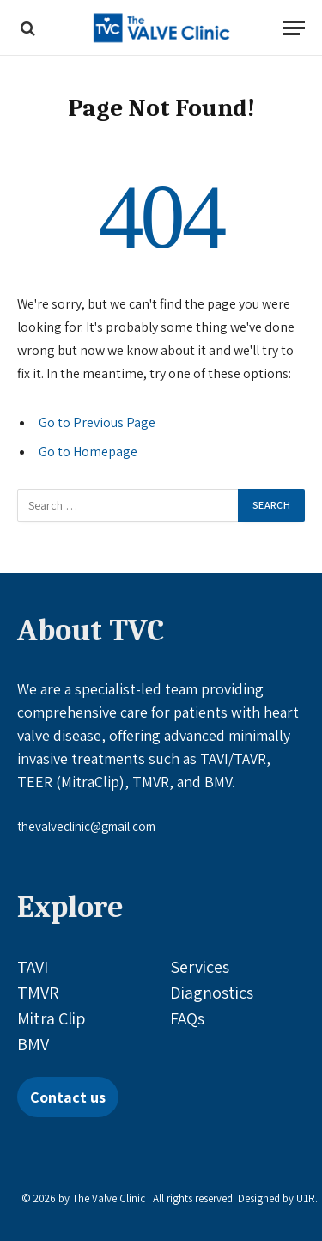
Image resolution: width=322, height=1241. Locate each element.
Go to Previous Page (97, 422)
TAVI (32, 967)
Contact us (68, 1097)
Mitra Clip (51, 1018)
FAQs (187, 1018)
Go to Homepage (88, 452)
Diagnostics (211, 992)
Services (199, 967)
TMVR (37, 992)
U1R (305, 1198)
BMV (33, 1044)
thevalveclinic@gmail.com (86, 826)
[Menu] (294, 28)
